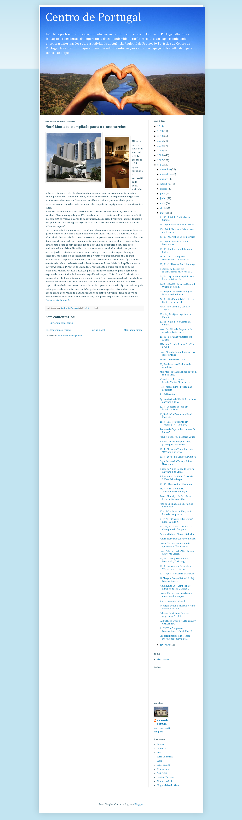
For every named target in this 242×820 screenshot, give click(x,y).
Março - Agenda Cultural (172, 601)
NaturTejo (162, 773)
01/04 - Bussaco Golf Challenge (176, 484)
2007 (160, 160)
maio (163, 203)
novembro (165, 174)
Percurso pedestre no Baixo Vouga (177, 437)
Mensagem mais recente (59, 330)
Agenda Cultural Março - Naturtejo (177, 534)
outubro (164, 179)
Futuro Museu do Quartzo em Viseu (177, 539)
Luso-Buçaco (163, 765)
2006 (160, 165)
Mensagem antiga (133, 330)
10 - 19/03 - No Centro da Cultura (177, 574)
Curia (159, 761)
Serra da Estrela (165, 757)
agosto (164, 189)
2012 (160, 136)
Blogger (138, 804)
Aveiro (160, 744)
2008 (160, 155)
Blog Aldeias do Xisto (168, 785)
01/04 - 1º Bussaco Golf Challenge (177, 264)
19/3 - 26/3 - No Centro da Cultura (178, 457)
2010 (160, 146)
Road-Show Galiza (169, 394)
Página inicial (98, 330)
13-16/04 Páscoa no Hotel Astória (177, 224)
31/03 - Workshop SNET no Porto (177, 237)
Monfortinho (163, 769)
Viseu (159, 752)
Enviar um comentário (61, 323)
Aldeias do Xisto (165, 781)
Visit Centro (163, 659)
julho (163, 193)
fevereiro (165, 645)
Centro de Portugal (93, 18)
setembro (165, 184)
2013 (160, 131)
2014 (160, 126)
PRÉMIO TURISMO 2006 (172, 360)
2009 (160, 150)
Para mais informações (58, 300)
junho (163, 198)
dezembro (165, 169)
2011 (160, 141)
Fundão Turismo (165, 777)
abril (162, 208)
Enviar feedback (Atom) (70, 336)
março (163, 213)
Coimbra (161, 749)
